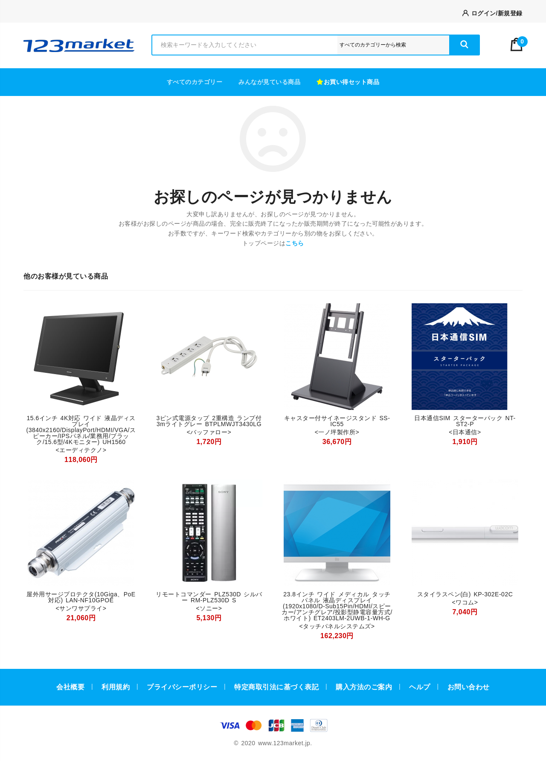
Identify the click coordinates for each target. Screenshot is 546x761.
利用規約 (116, 687)
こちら (294, 243)
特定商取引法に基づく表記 (276, 687)
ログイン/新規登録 (492, 13)
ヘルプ (419, 687)
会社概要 (70, 687)
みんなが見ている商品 (269, 81)
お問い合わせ (468, 687)
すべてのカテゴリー (195, 81)
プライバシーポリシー (182, 687)
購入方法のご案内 (364, 687)
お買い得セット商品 (348, 81)
